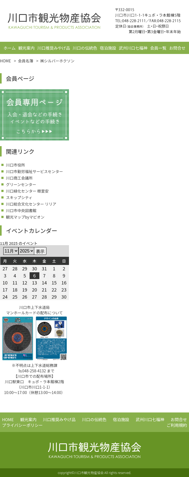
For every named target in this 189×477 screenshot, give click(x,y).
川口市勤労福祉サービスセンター (34, 171)
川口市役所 (15, 165)
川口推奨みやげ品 (53, 48)
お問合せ (177, 48)
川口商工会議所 (19, 178)
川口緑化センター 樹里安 (27, 191)
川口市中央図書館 (21, 210)
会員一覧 (158, 48)
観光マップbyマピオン (25, 217)
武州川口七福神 (133, 48)
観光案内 (26, 48)
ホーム (10, 48)
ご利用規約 (176, 425)
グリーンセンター (21, 184)
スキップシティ (19, 197)
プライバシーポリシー (22, 425)
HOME (8, 419)
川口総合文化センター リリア (31, 204)
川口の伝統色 (85, 48)
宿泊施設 (108, 48)
